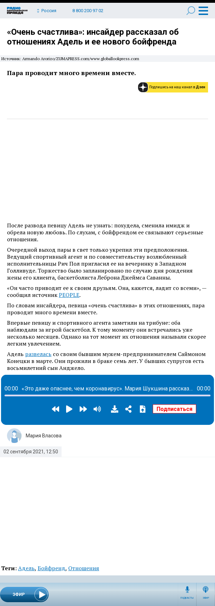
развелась (38, 354)
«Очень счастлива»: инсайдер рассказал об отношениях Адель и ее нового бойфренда (93, 37)
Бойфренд (51, 568)
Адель (26, 568)
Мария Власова (44, 435)
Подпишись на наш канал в (177, 87)
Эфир (205, 598)
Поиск (190, 10)
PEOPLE (69, 295)
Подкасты (187, 598)
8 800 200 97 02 (87, 10)
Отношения (83, 568)
